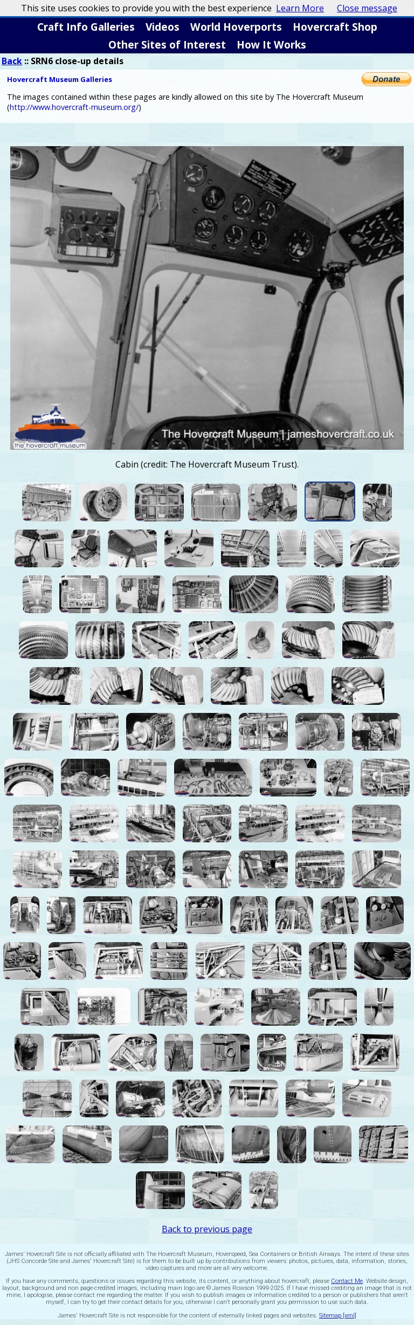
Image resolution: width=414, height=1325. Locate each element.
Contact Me (347, 1281)
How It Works (271, 44)
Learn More (300, 8)
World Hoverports (236, 26)
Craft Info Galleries (86, 26)
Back (12, 61)
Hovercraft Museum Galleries (59, 79)
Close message (367, 8)
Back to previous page (207, 1229)
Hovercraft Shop (335, 26)
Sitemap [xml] (337, 1315)
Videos (163, 26)
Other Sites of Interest (167, 44)
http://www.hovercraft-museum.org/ (74, 107)
